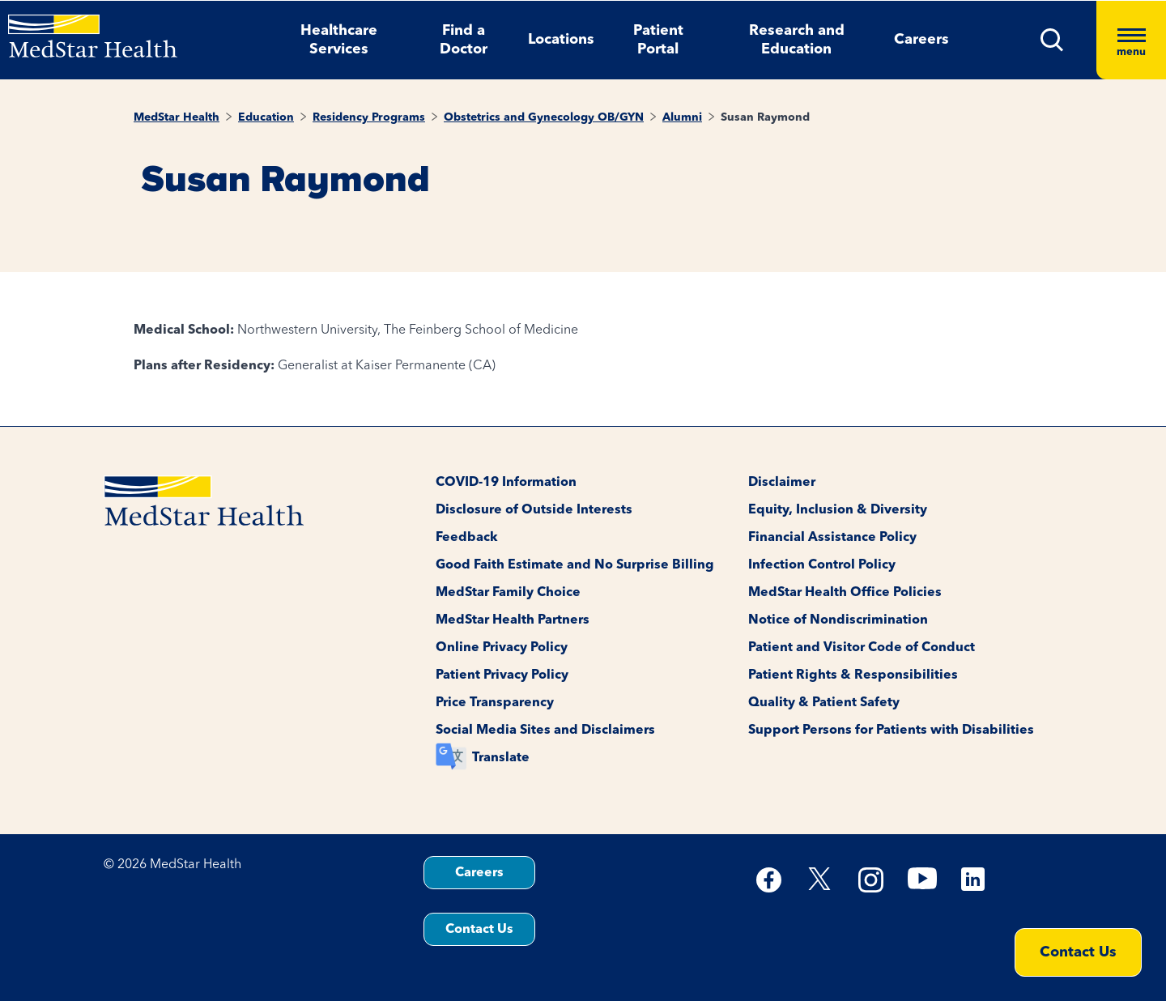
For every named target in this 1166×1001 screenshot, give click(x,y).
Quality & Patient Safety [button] (824, 702)
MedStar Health (176, 117)
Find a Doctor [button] (463, 40)
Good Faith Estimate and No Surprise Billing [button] (575, 565)
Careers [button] (921, 39)
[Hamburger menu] (1131, 40)
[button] (1052, 40)
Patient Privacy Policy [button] (502, 675)
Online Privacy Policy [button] (502, 647)
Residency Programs (369, 117)
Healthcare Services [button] (338, 40)
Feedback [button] (467, 537)
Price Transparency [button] (495, 702)
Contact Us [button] (479, 929)
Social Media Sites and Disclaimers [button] (545, 730)
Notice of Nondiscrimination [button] (838, 620)
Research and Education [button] (797, 40)
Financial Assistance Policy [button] (832, 537)
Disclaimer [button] (781, 482)
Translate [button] (501, 758)
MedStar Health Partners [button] (512, 620)
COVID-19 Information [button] (506, 482)
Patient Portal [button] (658, 40)
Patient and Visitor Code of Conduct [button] (861, 647)
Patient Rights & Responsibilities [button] (853, 675)
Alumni (682, 117)
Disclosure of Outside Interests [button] (534, 510)
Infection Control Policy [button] (822, 565)
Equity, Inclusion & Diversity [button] (837, 510)
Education (266, 117)
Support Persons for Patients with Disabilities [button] (891, 730)
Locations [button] (561, 39)
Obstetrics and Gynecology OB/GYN (544, 117)
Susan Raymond (765, 117)
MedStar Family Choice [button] (508, 592)
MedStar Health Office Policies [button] (845, 592)
